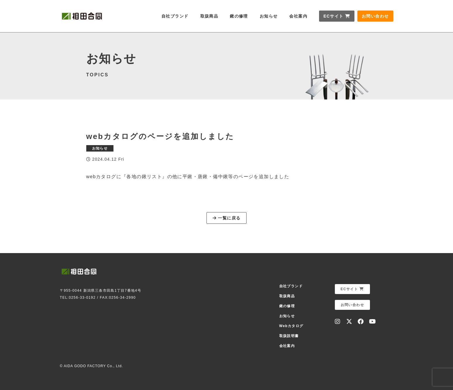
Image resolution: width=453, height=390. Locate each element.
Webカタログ (291, 326)
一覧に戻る (227, 218)
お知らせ (269, 16)
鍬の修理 (239, 16)
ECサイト (336, 16)
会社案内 (298, 16)
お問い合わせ (375, 16)
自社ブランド (174, 16)
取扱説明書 (289, 336)
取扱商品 (209, 16)
